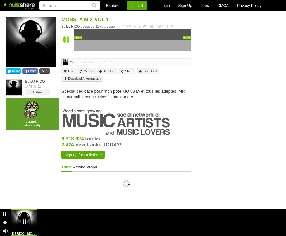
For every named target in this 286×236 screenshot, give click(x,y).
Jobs (205, 5)
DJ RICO (37, 81)
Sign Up (185, 5)
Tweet (15, 71)
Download (148, 71)
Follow (37, 92)
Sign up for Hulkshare (83, 155)
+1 (47, 71)
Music (67, 167)
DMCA (223, 5)
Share (32, 71)
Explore (112, 5)
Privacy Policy (249, 5)
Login (165, 5)
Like (68, 71)
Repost (86, 71)
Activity (79, 167)
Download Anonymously (82, 79)
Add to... (107, 71)
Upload (137, 6)
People (91, 167)
